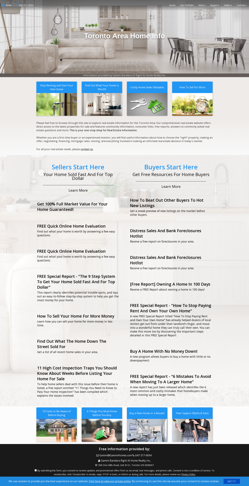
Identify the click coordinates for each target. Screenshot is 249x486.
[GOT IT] (231, 481)
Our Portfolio (187, 6)
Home (172, 6)
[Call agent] (24, 6)
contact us (87, 148)
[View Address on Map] (124, 460)
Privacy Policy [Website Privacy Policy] (188, 469)
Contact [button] (242, 6)
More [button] (202, 6)
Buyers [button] (214, 6)
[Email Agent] (8, 6)
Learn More (78, 188)
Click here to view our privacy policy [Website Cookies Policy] (110, 481)
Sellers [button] (228, 6)
